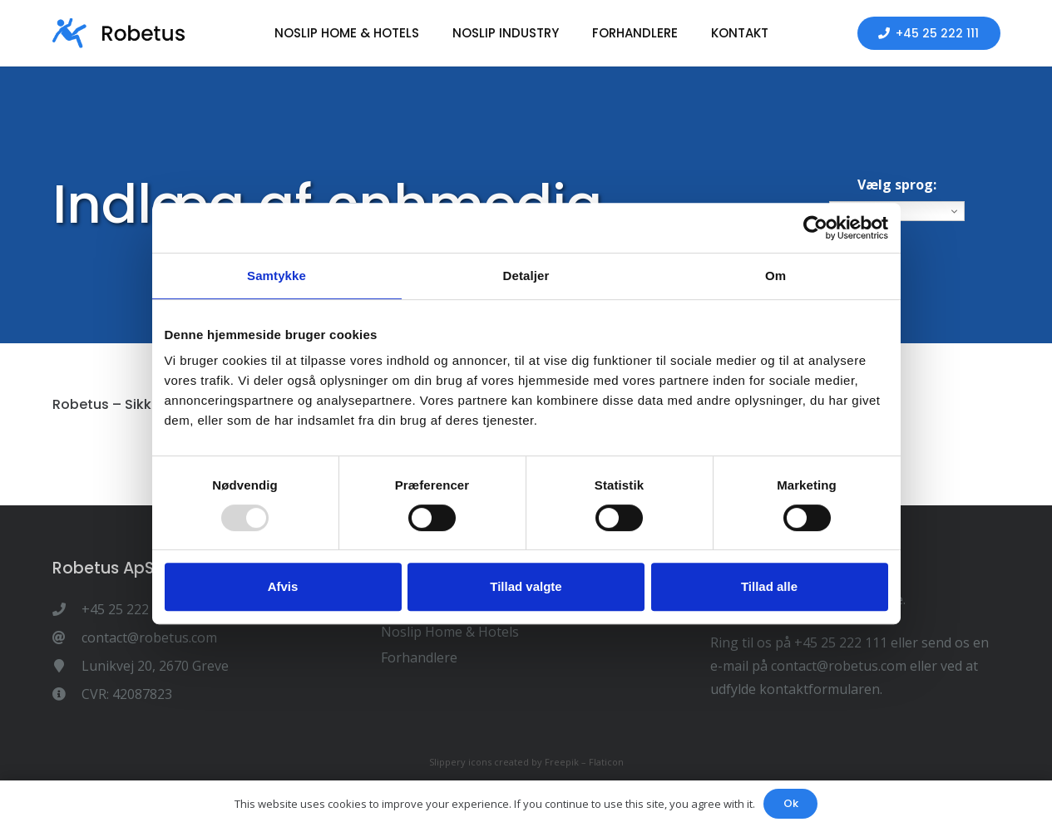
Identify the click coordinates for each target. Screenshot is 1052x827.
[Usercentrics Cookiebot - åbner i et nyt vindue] (815, 227)
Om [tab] (775, 275)
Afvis (283, 586)
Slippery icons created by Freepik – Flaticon (526, 762)
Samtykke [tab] (276, 275)
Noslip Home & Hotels (450, 632)
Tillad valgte (525, 586)
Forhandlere (419, 657)
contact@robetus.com (838, 666)
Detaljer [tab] (526, 275)
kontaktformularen (819, 689)
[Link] (118, 33)
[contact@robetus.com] (67, 637)
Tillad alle (769, 586)
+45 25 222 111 (840, 642)
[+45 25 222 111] (67, 609)
